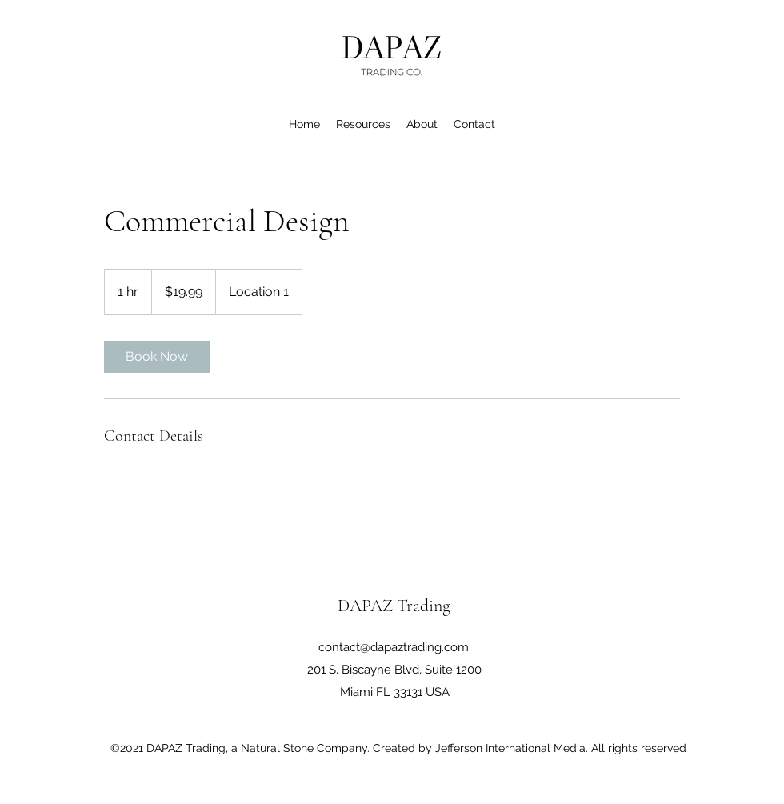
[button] (363, 124)
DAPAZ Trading (394, 605)
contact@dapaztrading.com (393, 647)
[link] (157, 357)
